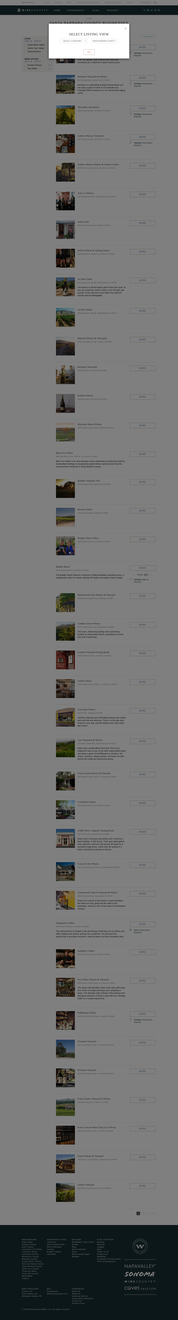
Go (89, 52)
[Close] (125, 28)
